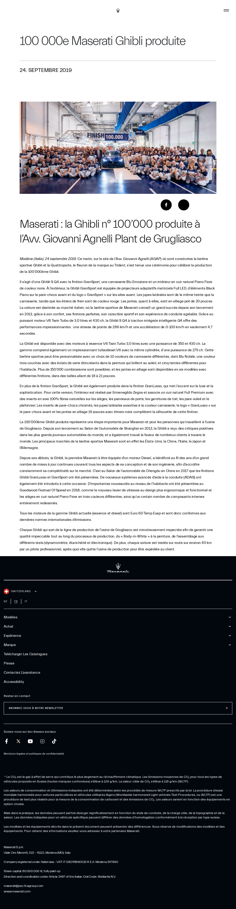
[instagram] (42, 741)
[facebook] (6, 741)
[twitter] (18, 741)
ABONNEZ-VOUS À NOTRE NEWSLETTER (36, 708)
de (5, 601)
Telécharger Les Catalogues (25, 654)
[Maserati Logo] (118, 10)
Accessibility (14, 682)
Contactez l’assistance (22, 672)
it (26, 601)
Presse (9, 663)
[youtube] (30, 741)
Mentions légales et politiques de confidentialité (34, 753)
